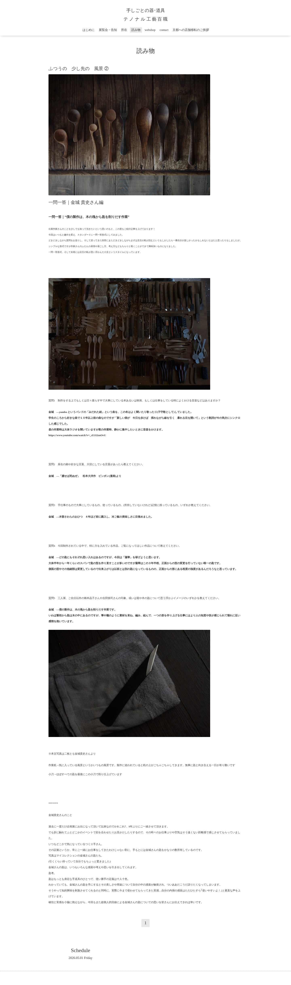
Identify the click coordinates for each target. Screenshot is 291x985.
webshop (150, 29)
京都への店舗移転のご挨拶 (191, 29)
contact (164, 29)
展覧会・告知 (108, 29)
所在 (124, 29)
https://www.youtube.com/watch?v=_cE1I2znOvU (77, 435)
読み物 (135, 29)
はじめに (88, 29)
